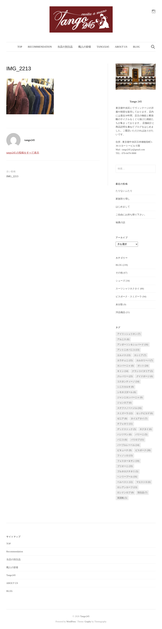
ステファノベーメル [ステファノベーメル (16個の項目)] (129, 408)
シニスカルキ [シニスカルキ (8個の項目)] (125, 387)
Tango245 (103, 46)
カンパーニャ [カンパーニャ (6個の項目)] (125, 366)
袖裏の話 (120, 222)
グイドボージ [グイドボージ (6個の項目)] (144, 376)
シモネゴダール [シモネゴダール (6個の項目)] (126, 392)
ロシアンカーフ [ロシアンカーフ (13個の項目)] (127, 487)
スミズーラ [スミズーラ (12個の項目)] (125, 413)
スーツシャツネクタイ (127, 288)
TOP (19, 46)
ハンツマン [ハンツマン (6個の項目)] (124, 434)
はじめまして (123, 206)
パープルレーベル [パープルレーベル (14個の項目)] (128, 445)
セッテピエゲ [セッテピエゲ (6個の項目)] (144, 413)
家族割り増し (123, 198)
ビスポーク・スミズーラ (129, 296)
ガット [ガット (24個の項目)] (142, 366)
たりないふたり (124, 191)
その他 (119, 272)
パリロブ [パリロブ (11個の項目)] (137, 439)
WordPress (71, 621)
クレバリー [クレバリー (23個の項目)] (125, 376)
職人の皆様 (84, 46)
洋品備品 (120, 312)
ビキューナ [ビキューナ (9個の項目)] (124, 450)
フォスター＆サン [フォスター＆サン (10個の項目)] (128, 461)
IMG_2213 (12, 176)
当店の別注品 (65, 46)
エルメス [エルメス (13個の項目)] (123, 355)
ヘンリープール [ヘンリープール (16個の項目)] (127, 476)
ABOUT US (121, 46)
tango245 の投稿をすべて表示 (22, 152)
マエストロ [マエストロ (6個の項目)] (143, 482)
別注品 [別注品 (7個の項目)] (142, 492)
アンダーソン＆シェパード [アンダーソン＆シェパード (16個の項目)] (132, 344)
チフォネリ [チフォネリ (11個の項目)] (124, 424)
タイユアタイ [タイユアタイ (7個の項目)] (139, 418)
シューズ (120, 280)
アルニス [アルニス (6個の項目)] (123, 339)
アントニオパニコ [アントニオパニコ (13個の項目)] (128, 350)
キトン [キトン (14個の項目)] (122, 371)
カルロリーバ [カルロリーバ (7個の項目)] (144, 360)
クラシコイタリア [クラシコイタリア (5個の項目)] (142, 371)
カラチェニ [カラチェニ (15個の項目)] (125, 360)
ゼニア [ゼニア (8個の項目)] (122, 418)
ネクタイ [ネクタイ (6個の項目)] (146, 429)
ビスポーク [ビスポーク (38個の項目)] (143, 450)
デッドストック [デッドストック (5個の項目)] (126, 429)
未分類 (119, 304)
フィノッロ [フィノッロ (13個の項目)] (125, 455)
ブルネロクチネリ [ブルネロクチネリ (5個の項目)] (127, 471)
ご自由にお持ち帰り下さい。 (131, 214)
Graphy (87, 621)
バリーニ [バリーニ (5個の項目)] (141, 434)
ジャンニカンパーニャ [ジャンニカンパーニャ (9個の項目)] (130, 397)
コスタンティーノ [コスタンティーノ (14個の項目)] (128, 381)
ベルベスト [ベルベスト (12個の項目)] (125, 482)
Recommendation (40, 46)
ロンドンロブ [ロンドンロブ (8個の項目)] (125, 492)
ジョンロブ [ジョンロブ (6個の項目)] (124, 402)
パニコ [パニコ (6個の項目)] (122, 439)
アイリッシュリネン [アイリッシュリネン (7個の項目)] (128, 334)
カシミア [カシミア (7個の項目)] (140, 355)
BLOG (136, 46)
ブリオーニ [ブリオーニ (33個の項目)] (125, 466)
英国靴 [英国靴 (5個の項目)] (122, 498)
